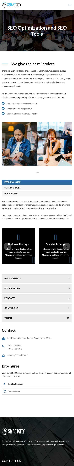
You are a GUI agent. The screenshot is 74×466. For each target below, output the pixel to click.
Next (66, 246)
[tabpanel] (19, 144)
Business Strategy (18, 244)
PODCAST (37, 298)
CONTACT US (37, 308)
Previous (7, 246)
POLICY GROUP (37, 288)
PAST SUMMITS (37, 278)
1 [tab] (38, 172)
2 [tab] (36, 172)
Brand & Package (55, 244)
